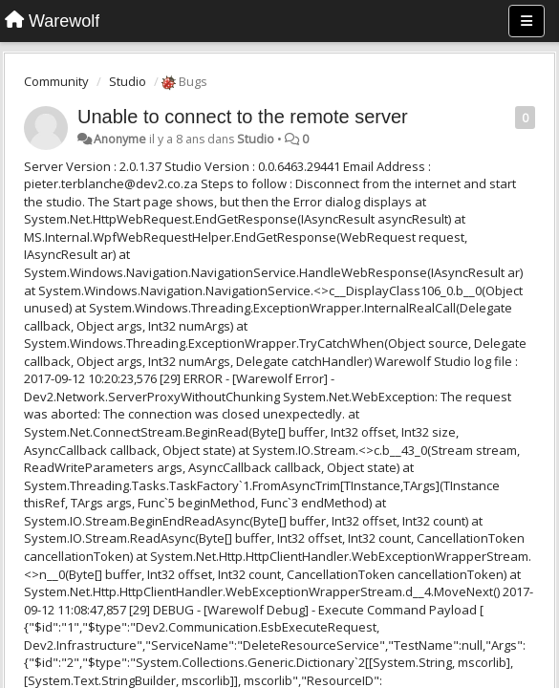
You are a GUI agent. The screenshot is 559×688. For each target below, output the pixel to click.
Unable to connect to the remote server (242, 116)
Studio (127, 81)
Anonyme (120, 139)
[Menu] (526, 21)
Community (56, 81)
